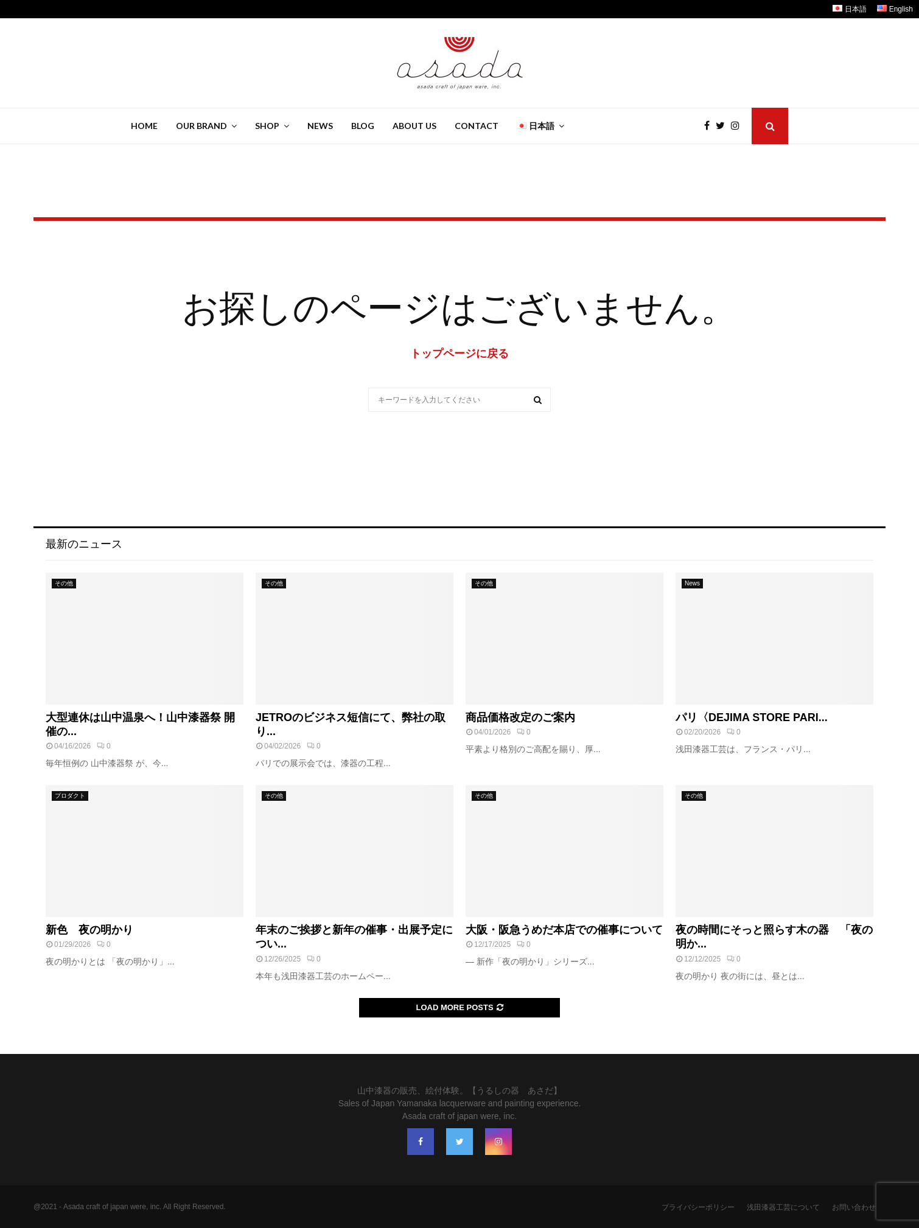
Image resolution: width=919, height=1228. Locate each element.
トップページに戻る (459, 353)
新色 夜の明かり (89, 930)
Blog (362, 125)
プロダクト (70, 795)
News (320, 125)
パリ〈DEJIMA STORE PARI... (752, 717)
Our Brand (201, 125)
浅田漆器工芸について (783, 1207)
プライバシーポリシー (698, 1207)
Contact (476, 125)
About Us (414, 125)
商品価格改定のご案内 (520, 717)
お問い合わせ (854, 1207)
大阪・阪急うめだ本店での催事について (564, 930)
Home (144, 125)
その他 (64, 583)
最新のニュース (84, 544)
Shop (267, 125)
